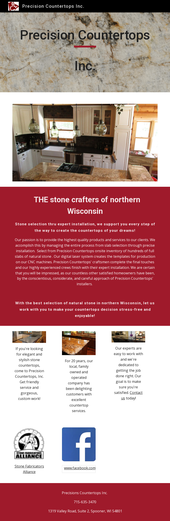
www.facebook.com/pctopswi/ (88, 468)
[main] (84, 52)
